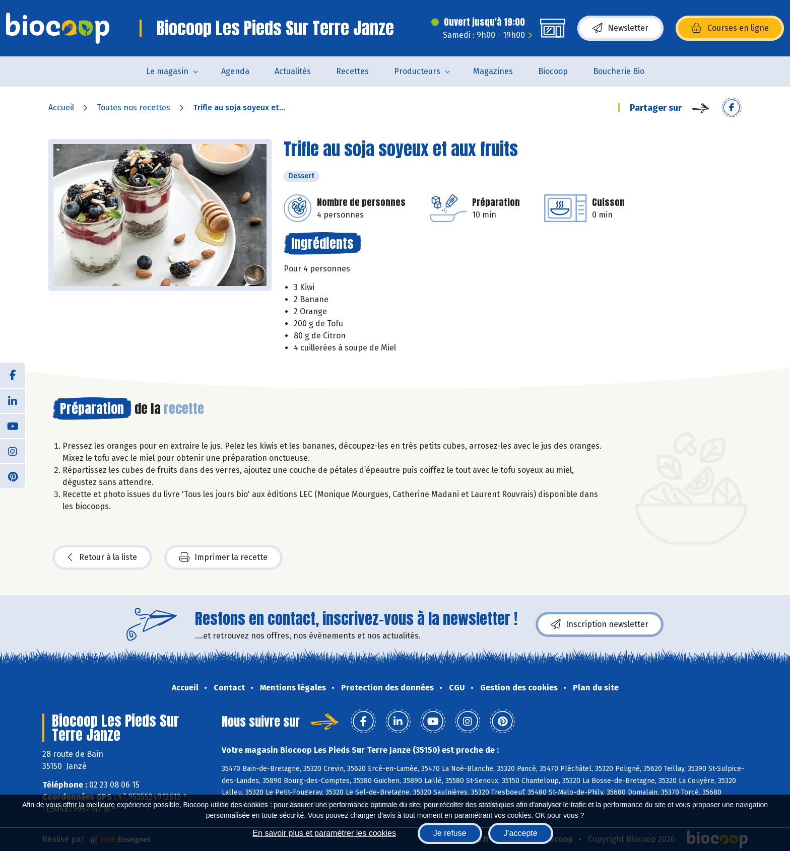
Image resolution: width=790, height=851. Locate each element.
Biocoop (553, 71)
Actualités (293, 71)
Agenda (235, 71)
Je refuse (450, 833)
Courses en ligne (730, 28)
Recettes (352, 71)
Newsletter (620, 28)
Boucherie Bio (618, 71)
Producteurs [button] (417, 71)
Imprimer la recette (223, 557)
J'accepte (521, 833)
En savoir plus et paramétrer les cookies (324, 833)
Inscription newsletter (599, 624)
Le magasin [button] (167, 71)
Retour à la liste (102, 557)
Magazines (493, 71)
